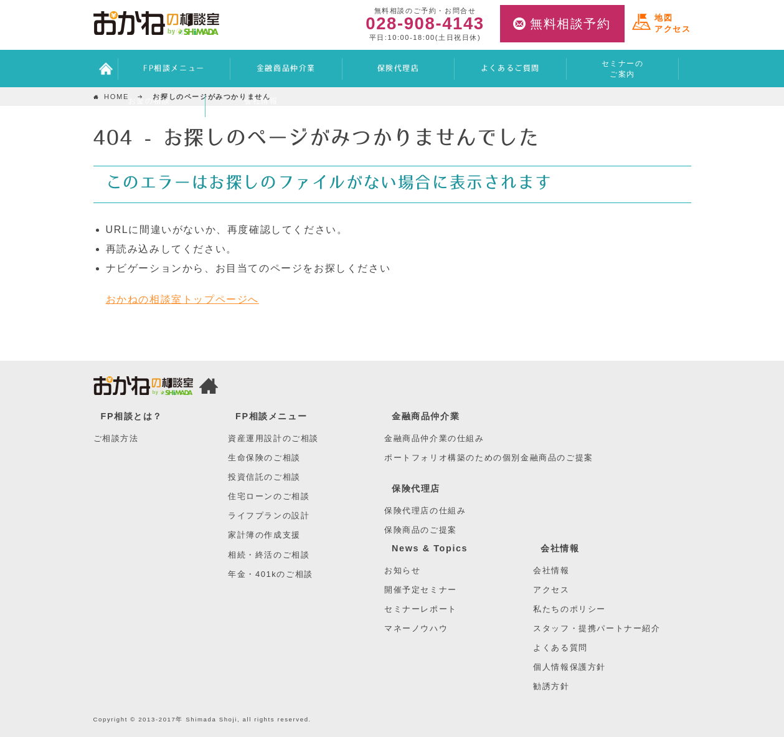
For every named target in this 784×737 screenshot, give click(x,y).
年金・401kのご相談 (270, 574)
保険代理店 (398, 68)
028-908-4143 (425, 24)
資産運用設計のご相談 (273, 438)
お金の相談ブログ (149, 106)
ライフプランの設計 (268, 515)
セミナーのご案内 (623, 68)
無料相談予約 (570, 24)
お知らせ (402, 570)
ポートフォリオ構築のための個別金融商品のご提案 (488, 457)
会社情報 (560, 548)
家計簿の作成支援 (264, 535)
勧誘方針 (551, 686)
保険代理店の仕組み (425, 510)
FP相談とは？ (132, 416)
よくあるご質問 (510, 68)
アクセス (551, 589)
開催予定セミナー (420, 589)
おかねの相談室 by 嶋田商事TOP (143, 388)
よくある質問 (560, 647)
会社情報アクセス (261, 106)
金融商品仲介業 (286, 68)
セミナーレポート (420, 609)
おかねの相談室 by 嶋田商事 (156, 23)
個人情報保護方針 (569, 667)
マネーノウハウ (416, 628)
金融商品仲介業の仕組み (434, 438)
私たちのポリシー (569, 609)
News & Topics (430, 548)
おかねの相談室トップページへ (182, 299)
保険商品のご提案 (420, 530)
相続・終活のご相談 (268, 554)
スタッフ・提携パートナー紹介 (596, 628)
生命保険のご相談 (264, 457)
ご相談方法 (116, 438)
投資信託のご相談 (264, 477)
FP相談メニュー (174, 68)
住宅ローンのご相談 (268, 496)
